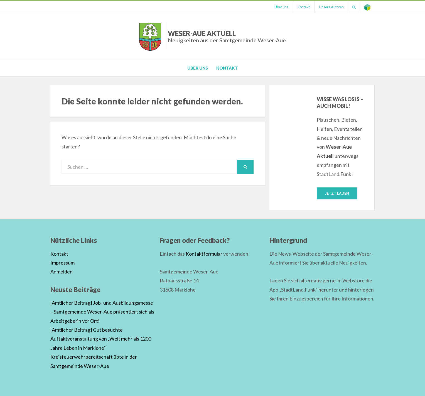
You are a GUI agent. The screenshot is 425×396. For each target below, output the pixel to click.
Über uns (281, 7)
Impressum (62, 263)
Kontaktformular (204, 254)
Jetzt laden (337, 193)
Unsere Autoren (331, 7)
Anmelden (61, 271)
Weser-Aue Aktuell (227, 36)
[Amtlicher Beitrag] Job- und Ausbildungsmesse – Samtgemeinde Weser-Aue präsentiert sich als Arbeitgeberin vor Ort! (102, 312)
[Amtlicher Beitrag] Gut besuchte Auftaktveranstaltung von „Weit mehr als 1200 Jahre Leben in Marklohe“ (100, 339)
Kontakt (304, 7)
